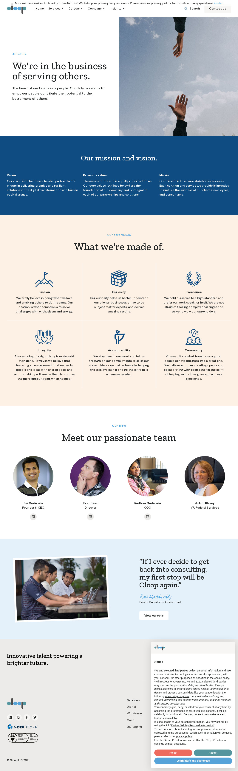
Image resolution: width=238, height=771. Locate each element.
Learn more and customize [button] (193, 760)
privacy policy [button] (184, 736)
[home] (17, 8)
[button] (56, 8)
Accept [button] (213, 752)
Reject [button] (173, 752)
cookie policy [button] (221, 677)
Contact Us (217, 8)
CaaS (130, 720)
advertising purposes (177, 696)
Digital (131, 707)
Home (39, 8)
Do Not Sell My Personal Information (192, 725)
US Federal (134, 727)
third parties (219, 681)
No (221, 3)
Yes (216, 3)
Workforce (134, 713)
